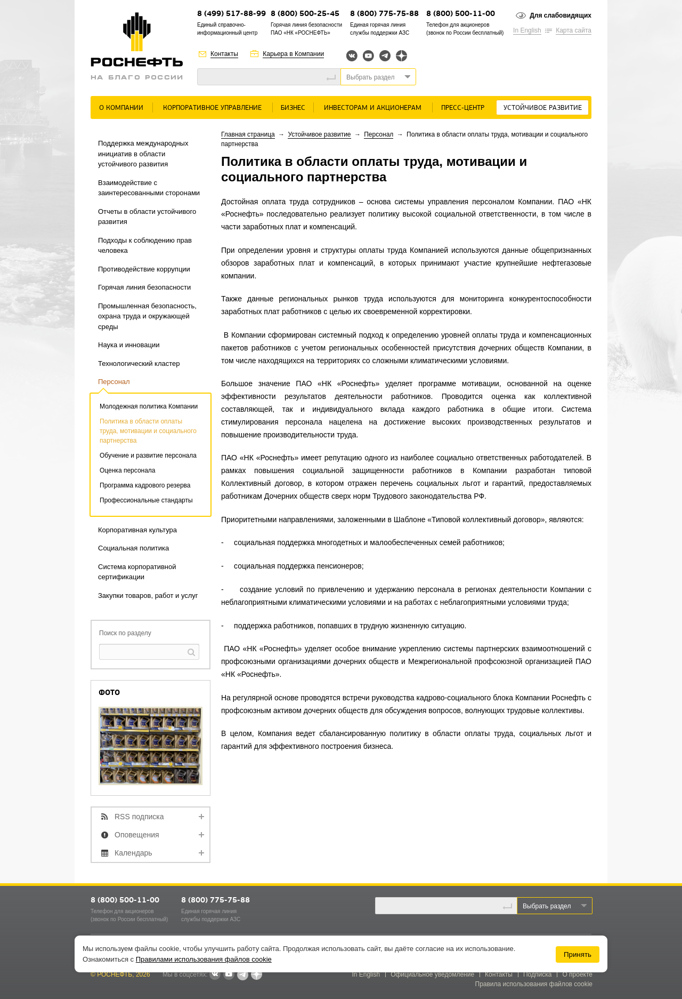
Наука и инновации (128, 345)
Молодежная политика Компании (149, 406)
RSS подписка (139, 816)
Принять (577, 954)
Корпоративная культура (137, 530)
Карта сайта (573, 30)
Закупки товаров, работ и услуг (148, 596)
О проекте (577, 974)
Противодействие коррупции (144, 269)
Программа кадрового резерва (145, 485)
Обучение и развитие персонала (148, 455)
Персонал (114, 382)
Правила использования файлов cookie (534, 984)
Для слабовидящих (560, 15)
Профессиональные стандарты (146, 500)
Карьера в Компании (293, 54)
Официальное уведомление (432, 974)
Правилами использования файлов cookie (204, 959)
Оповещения (137, 834)
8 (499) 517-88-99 (231, 14)
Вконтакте (352, 55)
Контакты (224, 54)
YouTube (368, 55)
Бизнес (293, 108)
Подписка (537, 974)
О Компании (121, 108)
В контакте (215, 975)
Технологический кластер (139, 363)
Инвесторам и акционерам (372, 108)
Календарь (133, 853)
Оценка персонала (128, 470)
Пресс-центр (462, 108)
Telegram (385, 55)
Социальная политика (133, 548)
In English (527, 30)
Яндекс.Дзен (401, 55)
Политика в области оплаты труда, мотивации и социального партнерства (148, 431)
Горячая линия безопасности (144, 287)
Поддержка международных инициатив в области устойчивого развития (143, 153)
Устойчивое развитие (543, 108)
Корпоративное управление (212, 108)
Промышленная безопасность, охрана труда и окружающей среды (147, 316)
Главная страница (248, 134)
